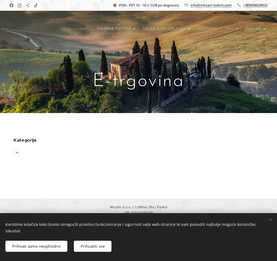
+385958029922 (255, 5)
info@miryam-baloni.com (211, 5)
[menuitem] (118, 28)
